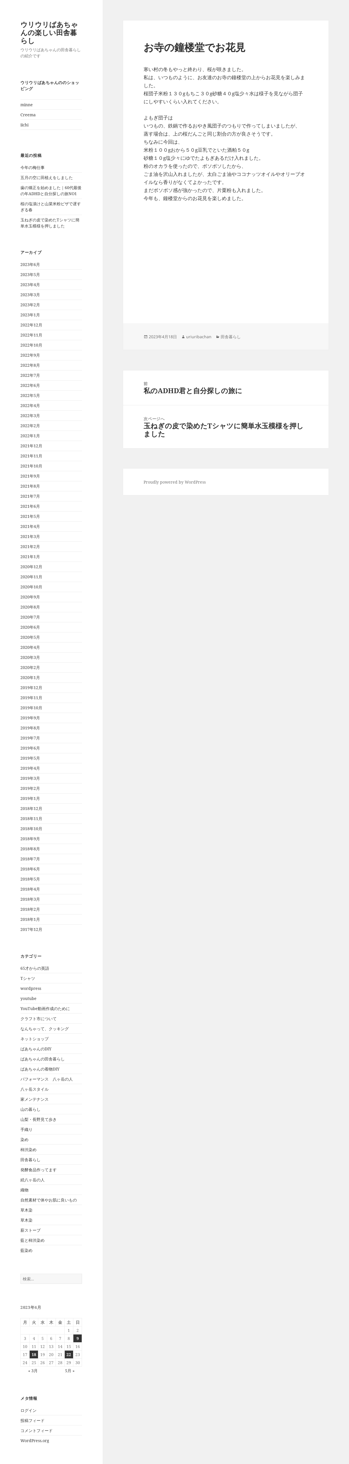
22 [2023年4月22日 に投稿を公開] (68, 1354)
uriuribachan (198, 336)
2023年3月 (30, 294)
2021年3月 (30, 536)
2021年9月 (30, 476)
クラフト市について (38, 1018)
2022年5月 (30, 395)
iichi (24, 125)
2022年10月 (31, 345)
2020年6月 (30, 627)
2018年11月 (31, 818)
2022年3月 (30, 415)
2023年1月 (30, 314)
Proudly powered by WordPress (175, 482)
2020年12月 (31, 566)
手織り (26, 1129)
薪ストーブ (30, 1230)
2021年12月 (31, 445)
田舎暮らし (30, 1159)
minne (26, 104)
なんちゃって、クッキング (44, 1028)
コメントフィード (36, 1430)
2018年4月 (30, 889)
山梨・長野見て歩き (38, 1119)
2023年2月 (30, 304)
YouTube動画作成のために (45, 1008)
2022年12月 (31, 325)
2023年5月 (30, 274)
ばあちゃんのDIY (36, 1049)
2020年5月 (30, 637)
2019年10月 (31, 707)
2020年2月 (30, 667)
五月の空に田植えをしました (46, 177)
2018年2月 (30, 909)
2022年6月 (30, 385)
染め (24, 1139)
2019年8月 (30, 728)
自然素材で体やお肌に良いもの (48, 1200)
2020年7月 (30, 617)
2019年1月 (30, 798)
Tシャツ (27, 978)
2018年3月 (30, 899)
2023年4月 (30, 284)
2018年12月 (31, 808)
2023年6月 (30, 264)
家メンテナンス (34, 1099)
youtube (28, 998)
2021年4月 (30, 526)
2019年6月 (30, 748)
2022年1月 (30, 435)
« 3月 (33, 1370)
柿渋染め (28, 1149)
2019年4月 (30, 768)
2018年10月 (31, 828)
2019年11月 (31, 697)
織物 (24, 1190)
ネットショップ (34, 1038)
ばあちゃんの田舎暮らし (42, 1059)
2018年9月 (30, 838)
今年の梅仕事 (32, 167)
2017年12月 (31, 929)
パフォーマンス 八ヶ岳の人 (46, 1079)
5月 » (70, 1370)
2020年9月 (30, 597)
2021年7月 (30, 496)
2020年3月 (30, 657)
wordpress (30, 988)
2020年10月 (31, 587)
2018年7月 (30, 859)
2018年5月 (30, 879)
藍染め (26, 1250)
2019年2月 (30, 788)
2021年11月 (31, 456)
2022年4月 (30, 405)
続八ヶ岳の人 (32, 1179)
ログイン (28, 1410)
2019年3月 (30, 778)
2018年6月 (30, 869)
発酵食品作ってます (38, 1169)
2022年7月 (30, 375)
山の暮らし (30, 1109)
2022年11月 (31, 335)
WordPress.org (34, 1440)
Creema (28, 114)
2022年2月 (30, 425)
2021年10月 (31, 466)
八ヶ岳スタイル (34, 1089)
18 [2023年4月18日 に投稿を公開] (34, 1354)
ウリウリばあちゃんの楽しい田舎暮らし (49, 32)
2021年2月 (30, 546)
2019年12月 (31, 687)
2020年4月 (30, 647)
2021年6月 (30, 506)
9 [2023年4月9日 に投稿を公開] (78, 1338)
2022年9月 (30, 355)
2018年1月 (30, 919)
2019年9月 (30, 717)
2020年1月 (30, 677)
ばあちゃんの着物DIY (40, 1069)
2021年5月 (30, 516)
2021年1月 (30, 556)
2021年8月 (30, 486)
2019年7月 (30, 738)
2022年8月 (30, 365)
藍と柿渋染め (32, 1240)
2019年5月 (30, 758)
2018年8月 (30, 848)
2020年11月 (31, 576)
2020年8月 (30, 607)
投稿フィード (32, 1420)
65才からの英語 (34, 968)
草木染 (26, 1210)
